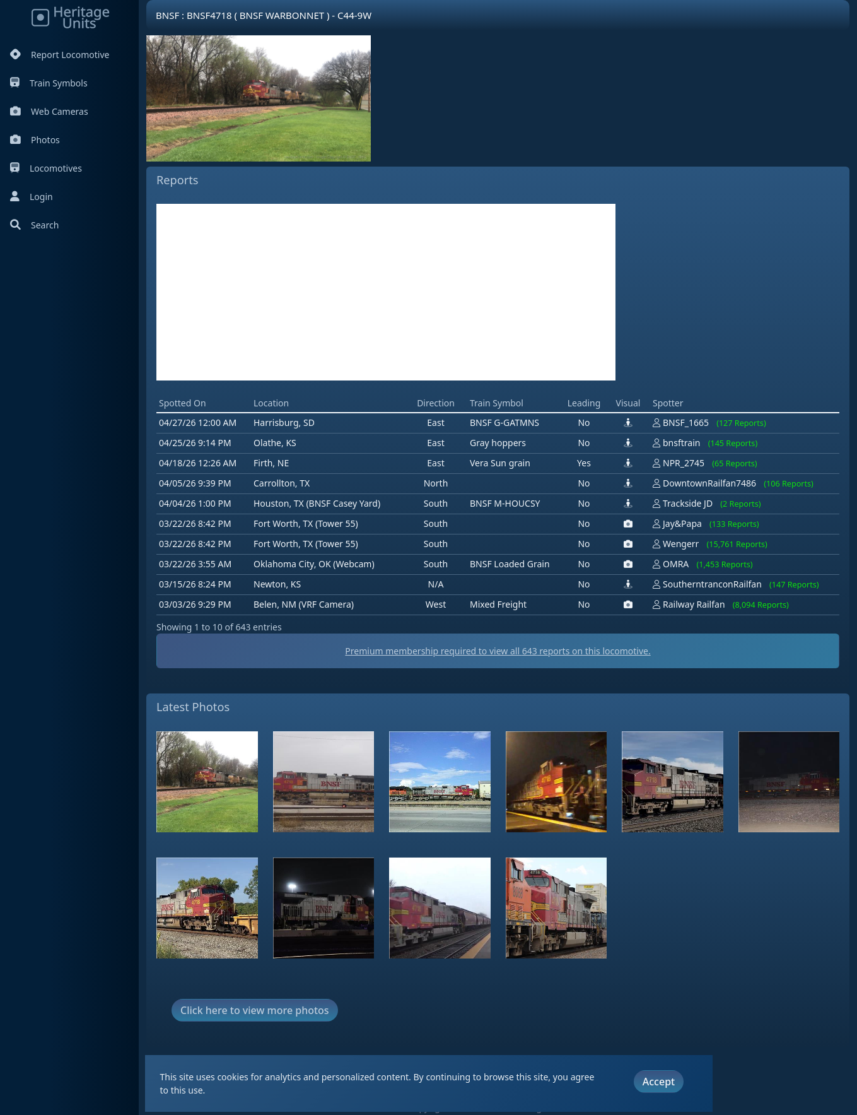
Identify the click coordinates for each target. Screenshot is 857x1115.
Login (31, 197)
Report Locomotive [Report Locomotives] (59, 55)
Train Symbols (49, 83)
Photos (35, 140)
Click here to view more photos (254, 1010)
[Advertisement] (385, 292)
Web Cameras (49, 111)
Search (34, 225)
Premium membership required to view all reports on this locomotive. (497, 651)
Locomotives (46, 168)
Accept (659, 1081)
